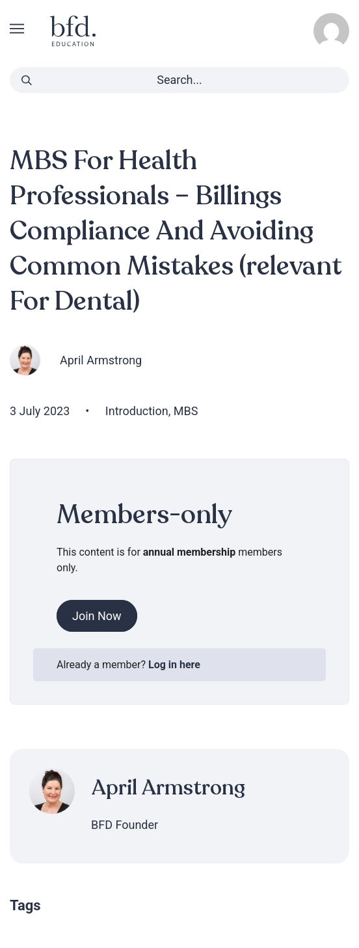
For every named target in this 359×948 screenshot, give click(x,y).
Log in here (174, 664)
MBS (186, 411)
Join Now (97, 616)
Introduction (136, 411)
